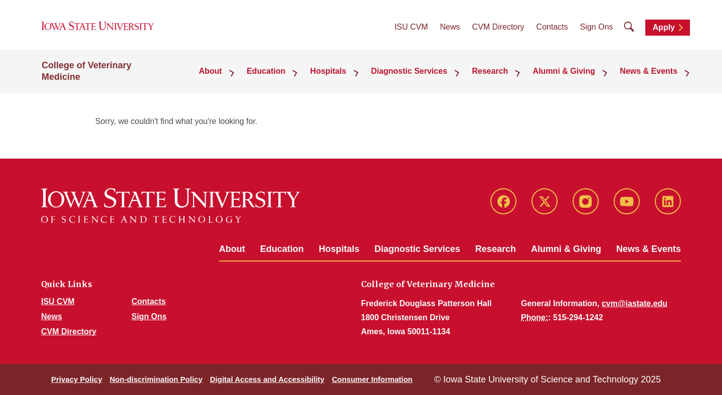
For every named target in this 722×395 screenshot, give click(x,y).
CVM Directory (498, 30)
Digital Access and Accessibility (267, 379)
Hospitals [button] (350, 77)
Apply (664, 31)
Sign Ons (596, 30)
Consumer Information (372, 379)
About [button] (241, 77)
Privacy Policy (76, 379)
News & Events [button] (651, 77)
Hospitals (339, 249)
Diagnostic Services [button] (426, 77)
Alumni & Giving (566, 249)
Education (282, 249)
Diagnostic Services (417, 249)
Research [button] (502, 77)
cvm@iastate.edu (634, 303)
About (232, 249)
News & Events (648, 249)
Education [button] (292, 77)
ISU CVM (411, 30)
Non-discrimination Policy (156, 379)
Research (495, 249)
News (450, 30)
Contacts (552, 30)
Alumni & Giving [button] (571, 77)
